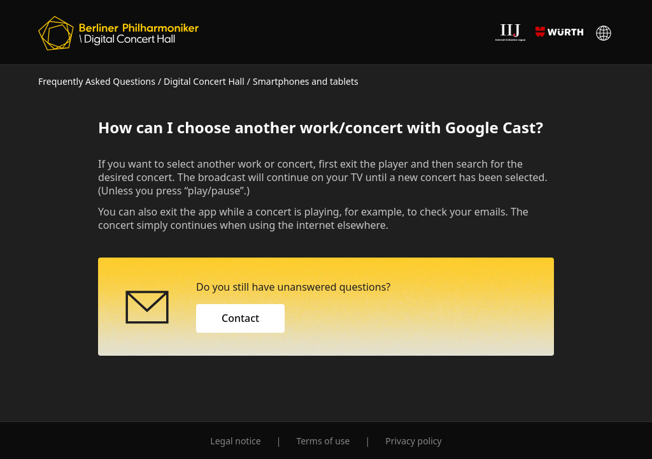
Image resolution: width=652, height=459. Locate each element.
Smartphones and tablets (305, 81)
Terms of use (323, 441)
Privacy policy (413, 441)
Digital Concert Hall (204, 81)
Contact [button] (240, 318)
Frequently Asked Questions (96, 81)
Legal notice (235, 441)
